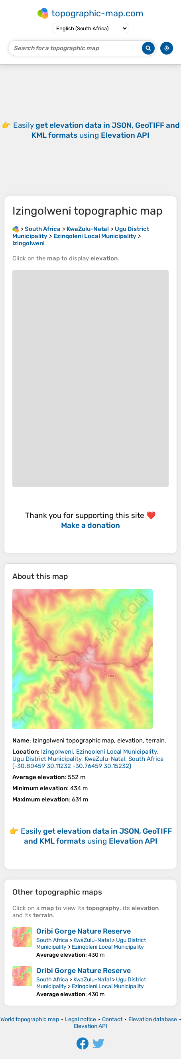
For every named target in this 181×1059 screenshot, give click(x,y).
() (87, 759)
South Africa (52, 940)
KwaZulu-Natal (92, 940)
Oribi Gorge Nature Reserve (83, 931)
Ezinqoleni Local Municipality (108, 947)
